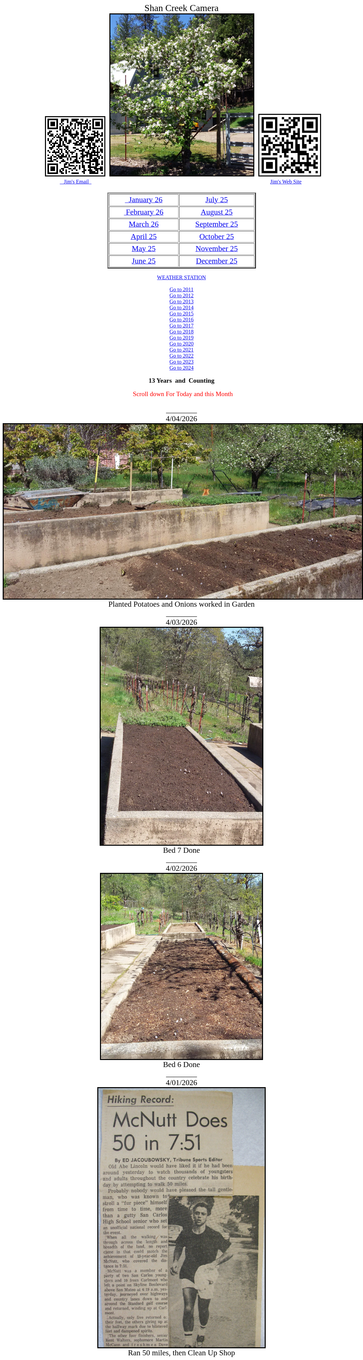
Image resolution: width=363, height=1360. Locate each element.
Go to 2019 (181, 338)
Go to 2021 (181, 350)
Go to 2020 (181, 344)
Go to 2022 (181, 356)
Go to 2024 (181, 368)
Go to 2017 (181, 325)
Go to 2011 (181, 289)
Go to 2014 (181, 307)
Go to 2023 (181, 362)
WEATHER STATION (181, 277)
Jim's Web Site (286, 181)
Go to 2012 (181, 295)
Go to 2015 (181, 313)
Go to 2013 (181, 301)
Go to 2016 (181, 319)
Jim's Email (75, 181)
